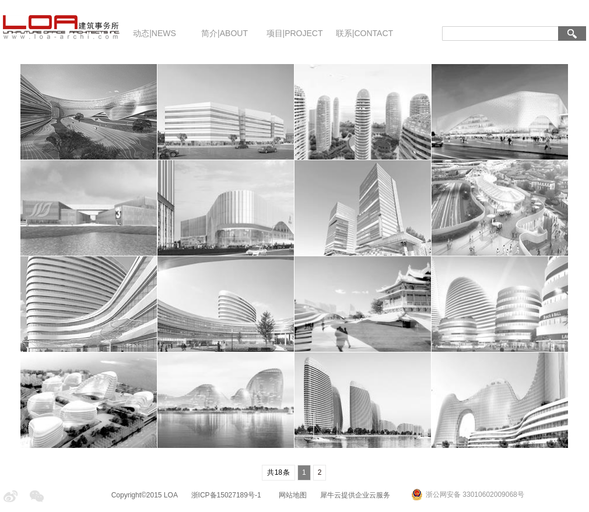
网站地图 (291, 495)
